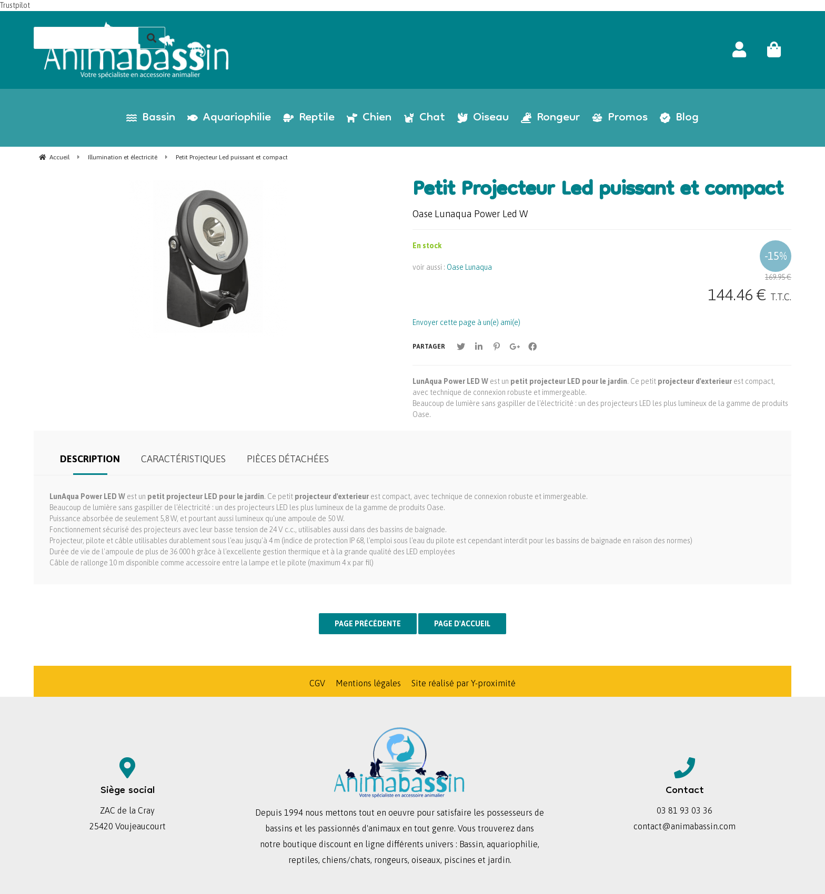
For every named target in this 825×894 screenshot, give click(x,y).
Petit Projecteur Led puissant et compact (598, 190)
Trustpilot (15, 5)
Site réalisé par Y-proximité (463, 683)
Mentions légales (368, 683)
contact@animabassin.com (684, 826)
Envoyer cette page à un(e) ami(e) (466, 322)
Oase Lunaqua (469, 267)
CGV (317, 683)
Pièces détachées (288, 458)
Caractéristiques (183, 458)
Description (90, 458)
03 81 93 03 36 (684, 810)
